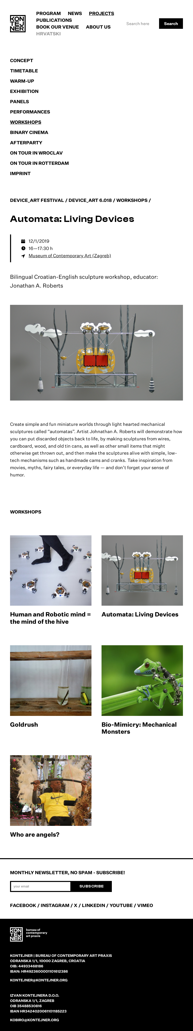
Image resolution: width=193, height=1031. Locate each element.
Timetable (24, 70)
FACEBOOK (23, 905)
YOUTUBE (121, 905)
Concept (21, 60)
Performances (30, 111)
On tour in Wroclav (36, 153)
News (75, 13)
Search (171, 23)
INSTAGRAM (55, 905)
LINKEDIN (93, 905)
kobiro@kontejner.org (34, 1020)
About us (98, 27)
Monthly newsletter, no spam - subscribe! (67, 872)
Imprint (20, 173)
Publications (54, 20)
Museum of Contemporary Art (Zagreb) (70, 255)
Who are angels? (35, 834)
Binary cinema (29, 132)
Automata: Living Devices (140, 614)
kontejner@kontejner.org (39, 980)
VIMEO (145, 905)
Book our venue (57, 27)
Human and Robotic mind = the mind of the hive (50, 617)
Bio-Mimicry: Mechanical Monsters (139, 728)
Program (48, 13)
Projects (101, 13)
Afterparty (26, 142)
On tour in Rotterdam (39, 163)
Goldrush (24, 724)
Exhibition (24, 91)
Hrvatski (48, 33)
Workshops (25, 122)
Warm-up (22, 81)
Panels (19, 101)
